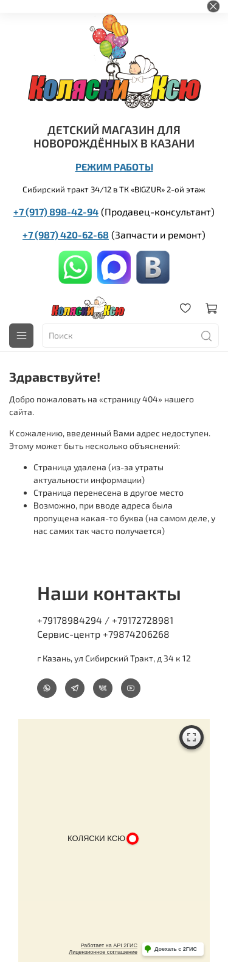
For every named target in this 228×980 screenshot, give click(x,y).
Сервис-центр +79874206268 (103, 634)
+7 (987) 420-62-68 (65, 234)
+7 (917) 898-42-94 (55, 211)
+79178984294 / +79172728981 (105, 620)
